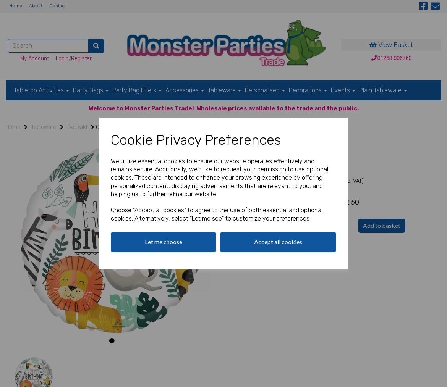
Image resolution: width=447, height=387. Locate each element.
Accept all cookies (278, 241)
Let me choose (163, 241)
